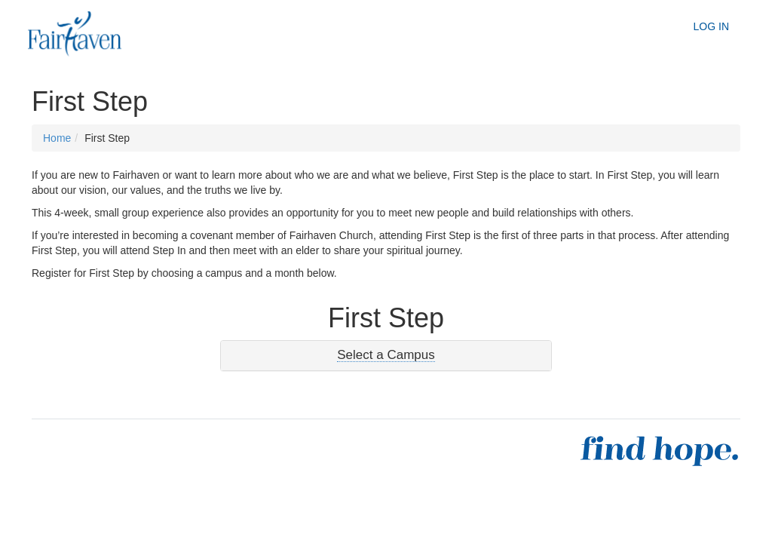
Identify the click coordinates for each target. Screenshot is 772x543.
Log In (711, 26)
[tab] (386, 355)
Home (57, 138)
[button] (385, 355)
